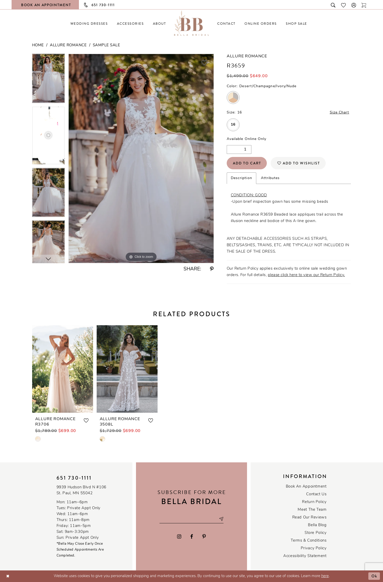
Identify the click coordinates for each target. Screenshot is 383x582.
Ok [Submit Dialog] (374, 576)
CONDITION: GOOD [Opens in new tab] (249, 195)
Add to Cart (247, 163)
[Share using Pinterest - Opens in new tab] (212, 269)
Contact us (316, 494)
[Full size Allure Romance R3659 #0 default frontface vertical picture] (141, 158)
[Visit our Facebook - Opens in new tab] (192, 537)
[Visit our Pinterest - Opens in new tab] (204, 537)
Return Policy (314, 502)
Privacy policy (314, 548)
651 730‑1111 (74, 478)
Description (241, 178)
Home (38, 45)
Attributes (270, 178)
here (325, 576)
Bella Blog (317, 525)
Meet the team (312, 510)
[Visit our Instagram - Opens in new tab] (179, 537)
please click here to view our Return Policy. (306, 275)
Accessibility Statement (304, 556)
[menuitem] (89, 23)
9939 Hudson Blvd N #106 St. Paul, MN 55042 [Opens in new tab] (81, 490)
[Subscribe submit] (221, 518)
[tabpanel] (48, 80)
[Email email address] (191, 518)
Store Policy (315, 533)
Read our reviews (309, 517)
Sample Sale (106, 45)
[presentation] (62, 369)
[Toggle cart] (364, 4)
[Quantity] (239, 149)
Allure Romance (68, 45)
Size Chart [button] (339, 112)
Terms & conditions (308, 541)
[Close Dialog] (8, 576)
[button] (354, 4)
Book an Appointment (306, 487)
